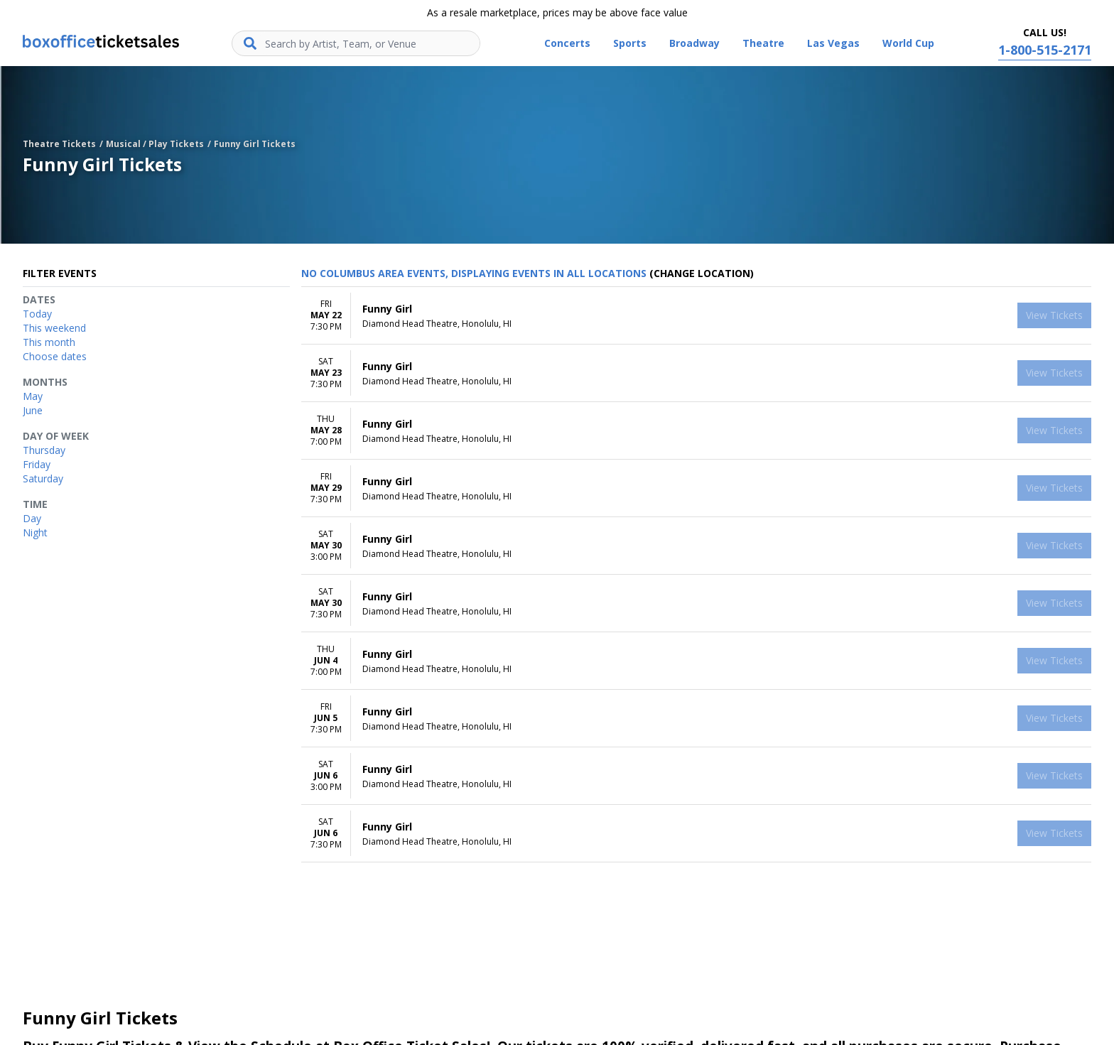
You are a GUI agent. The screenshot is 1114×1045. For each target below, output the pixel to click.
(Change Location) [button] (701, 273)
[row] (696, 316)
